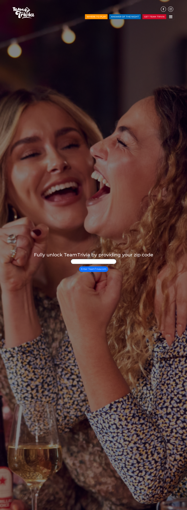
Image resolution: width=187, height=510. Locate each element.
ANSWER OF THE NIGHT (125, 16)
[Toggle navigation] (170, 16)
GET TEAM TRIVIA (154, 16)
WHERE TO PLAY (96, 16)
